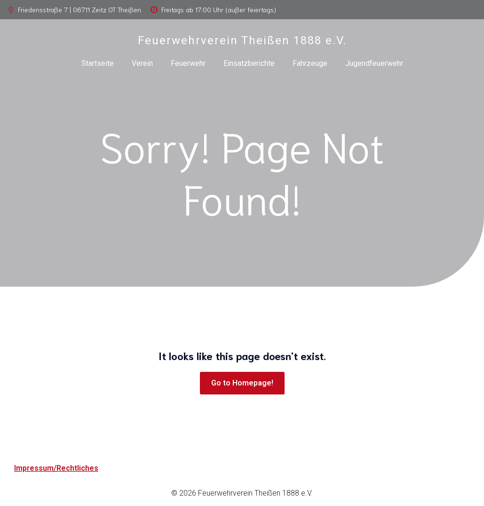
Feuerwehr (188, 63)
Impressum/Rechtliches (56, 468)
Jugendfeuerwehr (374, 63)
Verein (142, 63)
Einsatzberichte (249, 63)
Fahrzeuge (310, 63)
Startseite (97, 63)
